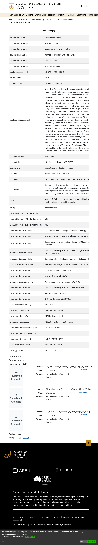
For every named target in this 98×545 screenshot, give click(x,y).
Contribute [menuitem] (81, 15)
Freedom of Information (73, 517)
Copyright (32, 517)
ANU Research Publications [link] (65, 20)
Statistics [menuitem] (62, 15)
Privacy (56, 517)
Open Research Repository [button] (45, 4)
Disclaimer (45, 517)
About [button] (71, 15)
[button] (81, 6)
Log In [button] (85, 6)
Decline (83, 541)
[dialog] (49, 537)
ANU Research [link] (22, 20)
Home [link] (11, 20)
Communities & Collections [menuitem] (21, 15)
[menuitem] (45, 15)
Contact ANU (18, 517)
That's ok (91, 541)
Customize (6, 541)
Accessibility (18, 520)
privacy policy (30, 537)
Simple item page (48, 31)
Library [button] (31, 7)
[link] (20, 438)
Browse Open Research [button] (45, 15)
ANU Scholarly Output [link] (41, 20)
